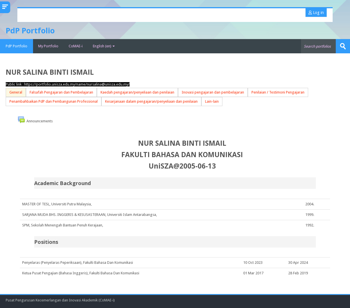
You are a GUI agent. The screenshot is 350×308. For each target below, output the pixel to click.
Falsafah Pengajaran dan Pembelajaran (61, 92)
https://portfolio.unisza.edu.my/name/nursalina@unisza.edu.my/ (77, 84)
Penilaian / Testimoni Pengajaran (277, 92)
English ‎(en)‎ (104, 46)
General (15, 92)
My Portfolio (48, 46)
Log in (316, 12)
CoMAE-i (76, 46)
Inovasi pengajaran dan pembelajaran (213, 92)
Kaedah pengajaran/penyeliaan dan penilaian (137, 92)
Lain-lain (212, 101)
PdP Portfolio (16, 46)
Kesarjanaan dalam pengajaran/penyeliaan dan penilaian (151, 101)
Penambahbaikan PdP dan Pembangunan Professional (53, 101)
